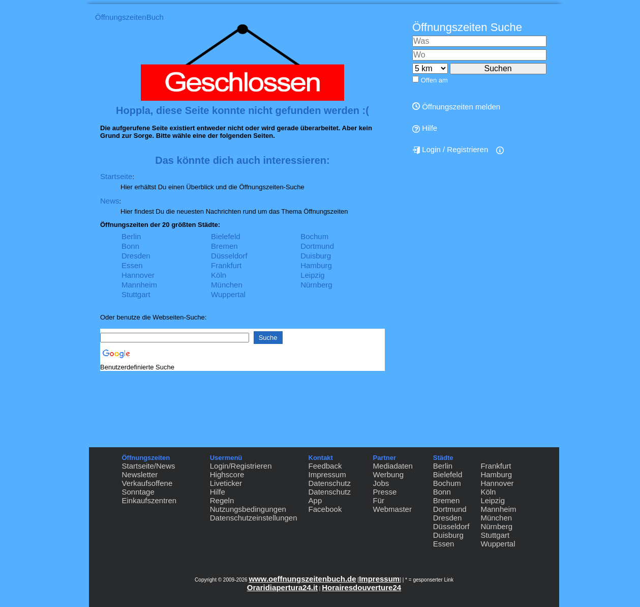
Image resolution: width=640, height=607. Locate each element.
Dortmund (317, 246)
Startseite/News (148, 465)
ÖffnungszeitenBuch (129, 17)
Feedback (325, 465)
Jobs (381, 483)
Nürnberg (316, 284)
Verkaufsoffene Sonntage (147, 487)
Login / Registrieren (450, 149)
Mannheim (139, 284)
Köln (218, 275)
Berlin (131, 236)
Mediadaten (393, 465)
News (109, 200)
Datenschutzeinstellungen (253, 517)
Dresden (135, 255)
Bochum (314, 236)
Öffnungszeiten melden (456, 106)
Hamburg (316, 265)
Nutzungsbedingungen (248, 509)
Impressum (327, 474)
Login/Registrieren (241, 465)
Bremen (224, 246)
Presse (385, 491)
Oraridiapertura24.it (282, 587)
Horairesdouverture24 (361, 587)
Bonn (130, 246)
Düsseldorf (229, 255)
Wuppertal (228, 294)
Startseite (116, 176)
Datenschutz (330, 483)
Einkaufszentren (149, 500)
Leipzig (312, 275)
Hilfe (424, 128)
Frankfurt (226, 265)
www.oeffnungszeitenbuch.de (302, 578)
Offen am (434, 80)
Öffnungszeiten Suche (467, 27)
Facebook (325, 509)
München (226, 284)
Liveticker (226, 483)
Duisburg (315, 255)
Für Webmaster (392, 504)
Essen (132, 265)
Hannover (138, 275)
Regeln (222, 500)
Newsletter (140, 474)
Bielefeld (225, 236)
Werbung (388, 474)
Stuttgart (135, 294)
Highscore (227, 474)
